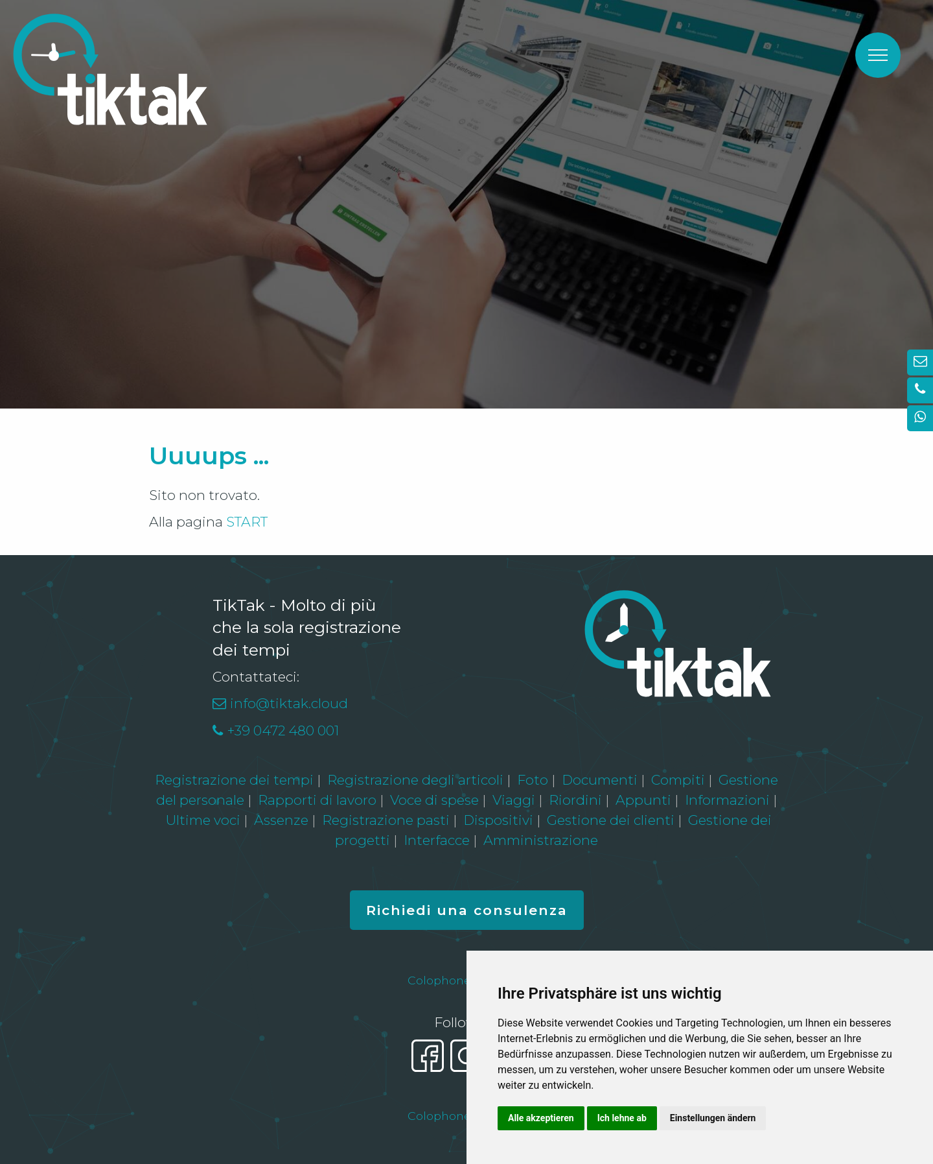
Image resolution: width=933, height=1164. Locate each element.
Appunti (643, 800)
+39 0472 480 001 (283, 730)
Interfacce (437, 840)
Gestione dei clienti (610, 820)
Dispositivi (498, 820)
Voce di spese (434, 800)
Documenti (600, 780)
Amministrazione (540, 840)
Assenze (281, 820)
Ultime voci (202, 820)
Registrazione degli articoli (415, 780)
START (247, 522)
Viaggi (513, 800)
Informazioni (727, 800)
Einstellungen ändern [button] (713, 1118)
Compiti (678, 780)
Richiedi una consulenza (467, 910)
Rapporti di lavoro (317, 800)
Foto (532, 780)
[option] (466, 204)
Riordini (575, 800)
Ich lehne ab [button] (622, 1118)
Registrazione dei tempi (234, 780)
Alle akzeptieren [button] (541, 1118)
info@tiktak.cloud (289, 703)
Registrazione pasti (386, 820)
